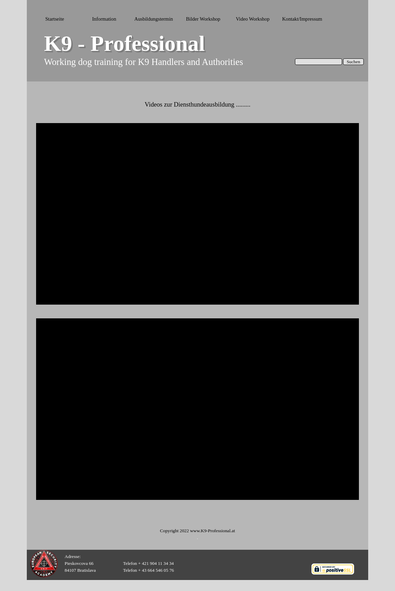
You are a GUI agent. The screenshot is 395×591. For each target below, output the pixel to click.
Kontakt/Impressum (302, 19)
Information (104, 19)
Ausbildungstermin (153, 19)
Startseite (54, 19)
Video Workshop (253, 19)
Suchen (353, 61)
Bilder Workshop (203, 19)
